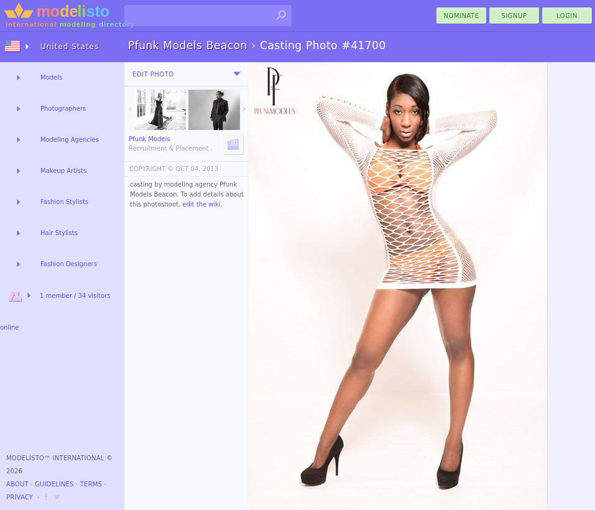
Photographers (63, 108)
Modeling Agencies (69, 139)
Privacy (19, 497)
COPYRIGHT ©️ (151, 168)
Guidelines (54, 484)
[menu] (237, 74)
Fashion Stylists (64, 201)
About (17, 484)
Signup (514, 15)
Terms (91, 484)
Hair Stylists (59, 233)
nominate (461, 15)
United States (69, 46)
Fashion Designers (68, 264)
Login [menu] (567, 15)
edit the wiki (201, 204)
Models (51, 77)
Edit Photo (153, 74)
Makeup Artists (63, 170)
